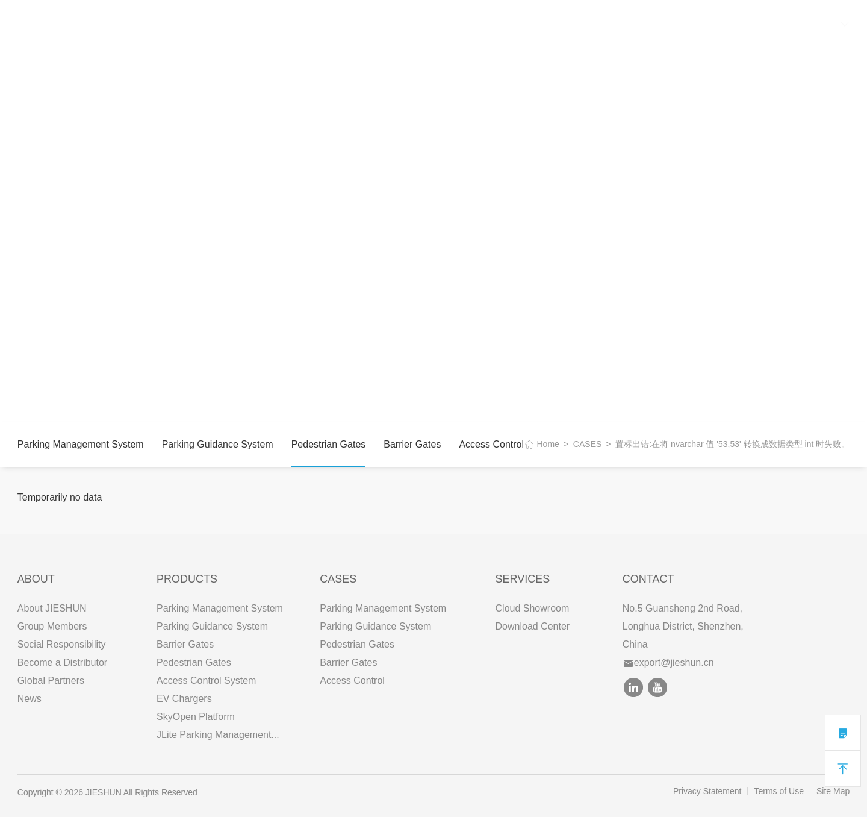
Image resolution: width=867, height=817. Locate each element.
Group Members (52, 626)
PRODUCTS (215, 24)
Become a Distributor (62, 662)
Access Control (491, 444)
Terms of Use (778, 791)
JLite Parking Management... (218, 735)
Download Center (533, 626)
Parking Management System (80, 444)
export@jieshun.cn (669, 662)
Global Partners (50, 680)
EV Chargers (184, 698)
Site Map (833, 791)
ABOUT (159, 24)
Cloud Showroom (533, 608)
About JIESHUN (52, 608)
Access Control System (206, 680)
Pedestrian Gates (328, 444)
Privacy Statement (707, 791)
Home (548, 444)
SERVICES (323, 24)
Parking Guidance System (217, 444)
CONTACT (382, 24)
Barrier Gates (412, 444)
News (29, 698)
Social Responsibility (61, 644)
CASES (270, 24)
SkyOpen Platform (196, 717)
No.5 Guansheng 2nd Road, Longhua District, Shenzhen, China (683, 626)
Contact (648, 579)
